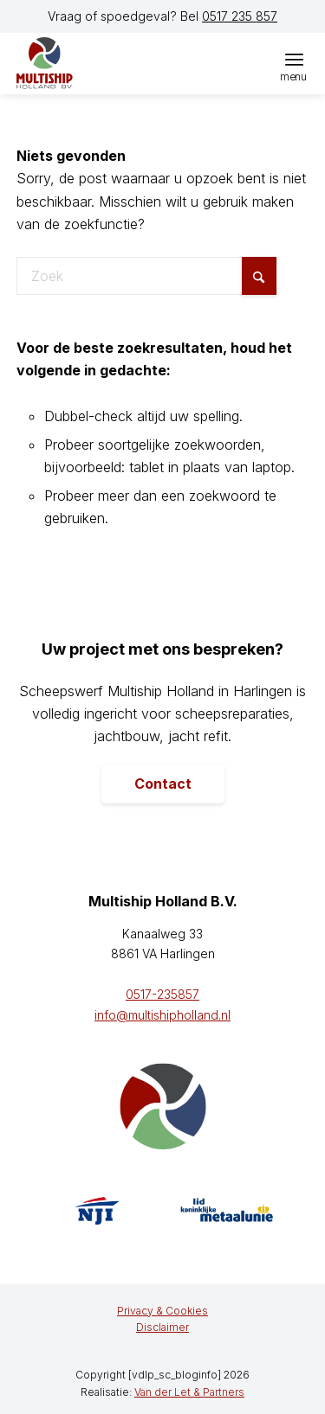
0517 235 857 (239, 16)
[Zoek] (146, 276)
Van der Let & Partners (189, 1391)
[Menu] (294, 59)
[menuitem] (294, 59)
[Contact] (162, 784)
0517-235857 (162, 994)
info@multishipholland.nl (162, 1015)
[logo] (98, 63)
